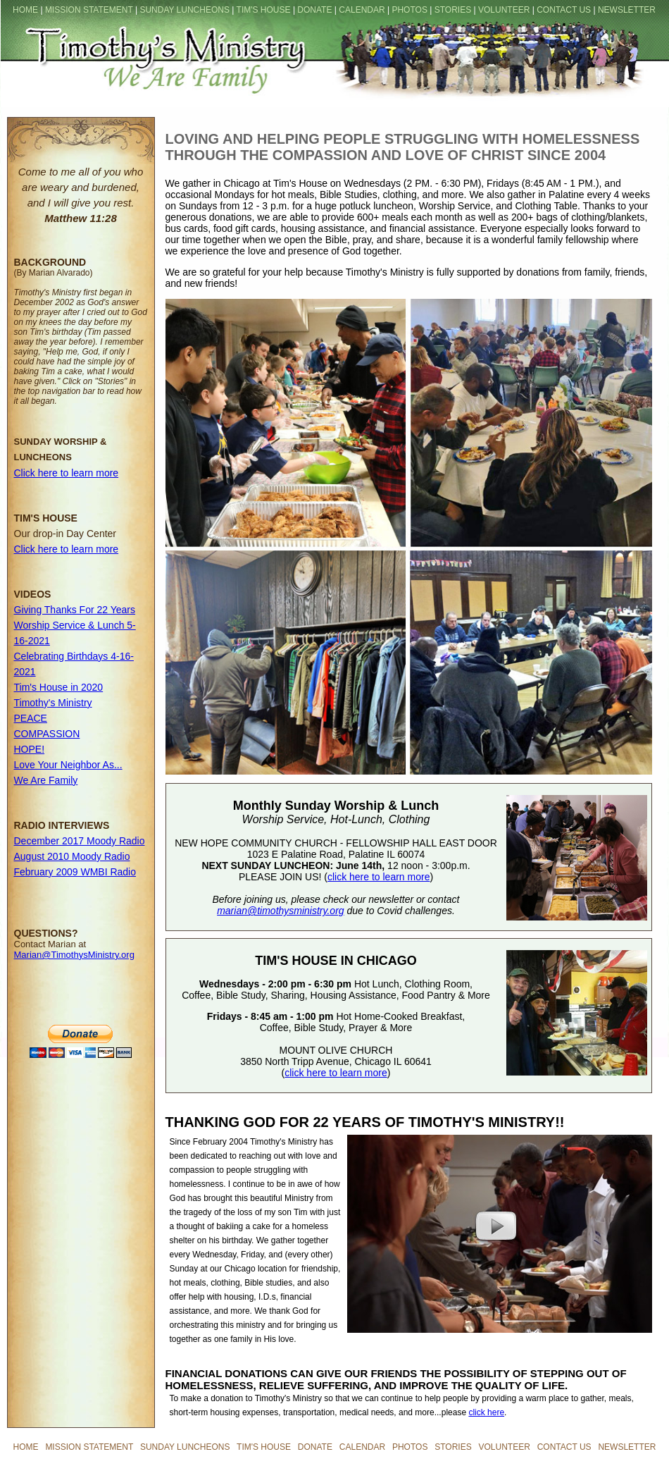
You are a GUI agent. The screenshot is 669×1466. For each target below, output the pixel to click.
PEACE (30, 718)
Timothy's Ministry (53, 702)
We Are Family (46, 780)
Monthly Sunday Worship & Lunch (336, 806)
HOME (25, 10)
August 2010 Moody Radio (72, 856)
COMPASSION (47, 733)
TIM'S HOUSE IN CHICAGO (335, 961)
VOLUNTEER (504, 10)
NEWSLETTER (627, 10)
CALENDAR (361, 10)
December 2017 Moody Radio (79, 840)
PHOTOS (409, 10)
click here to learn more (378, 876)
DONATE (314, 10)
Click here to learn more (66, 473)
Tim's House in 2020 (59, 687)
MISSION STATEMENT (89, 10)
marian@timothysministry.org (280, 910)
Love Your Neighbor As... (68, 764)
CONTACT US (564, 10)
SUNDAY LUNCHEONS (184, 10)
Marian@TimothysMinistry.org (74, 954)
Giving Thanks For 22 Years (75, 609)
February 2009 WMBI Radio (75, 871)
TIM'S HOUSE (264, 10)
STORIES (452, 10)
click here (486, 1412)
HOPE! (29, 749)
